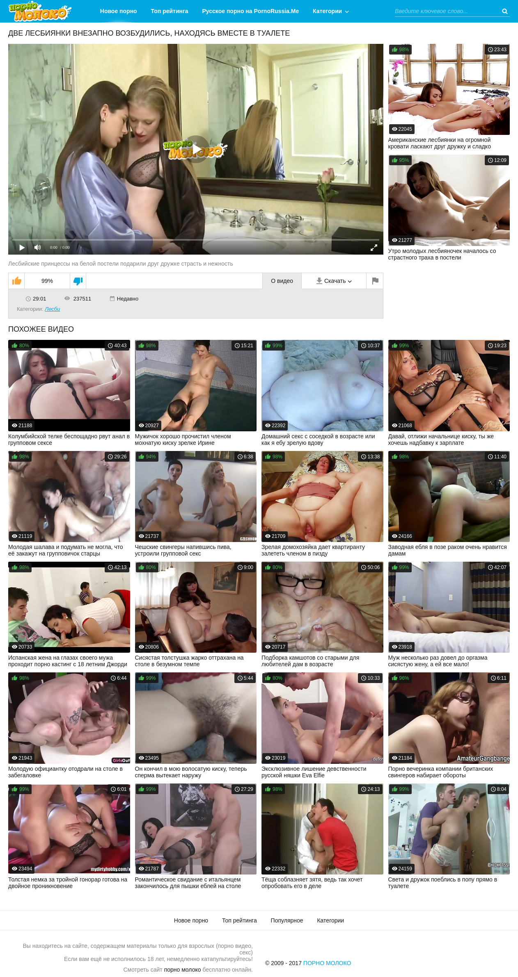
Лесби (52, 309)
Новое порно (118, 11)
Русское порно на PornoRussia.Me (250, 11)
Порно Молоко (327, 963)
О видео (282, 281)
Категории (327, 11)
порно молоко (182, 969)
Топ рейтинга (169, 11)
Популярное (287, 920)
